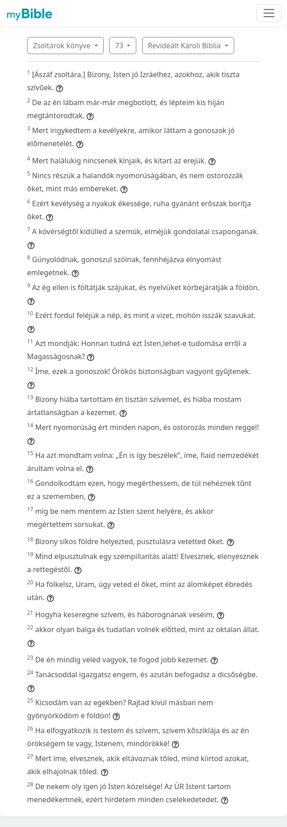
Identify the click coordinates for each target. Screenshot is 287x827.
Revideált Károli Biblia (185, 46)
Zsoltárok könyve (63, 46)
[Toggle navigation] (269, 13)
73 (120, 46)
